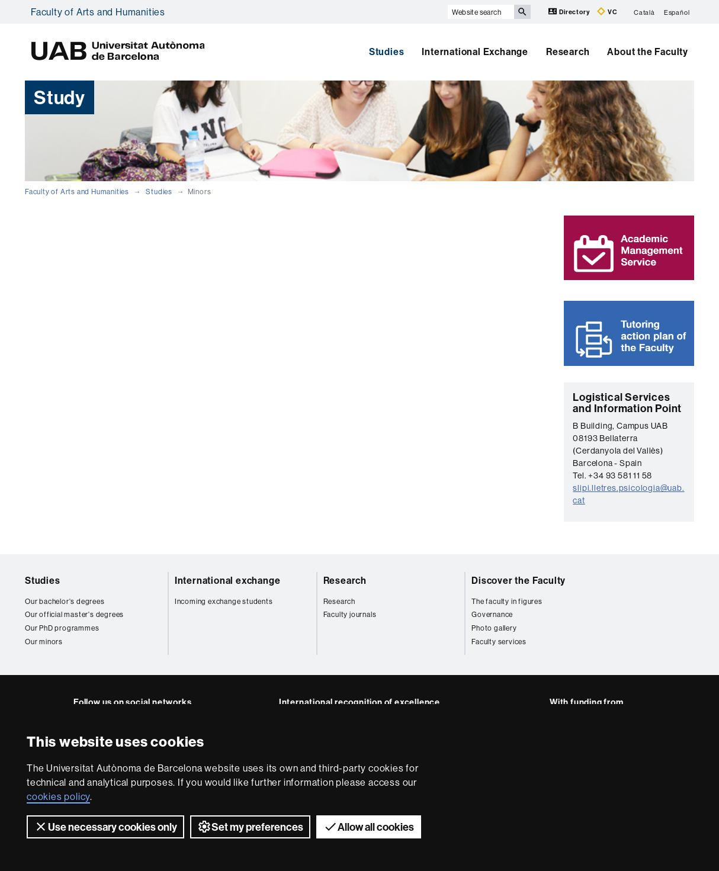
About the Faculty (647, 51)
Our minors (44, 641)
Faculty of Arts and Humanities (98, 12)
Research (567, 51)
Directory (569, 11)
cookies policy (58, 796)
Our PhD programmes (62, 627)
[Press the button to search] (522, 12)
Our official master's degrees (74, 614)
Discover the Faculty (518, 580)
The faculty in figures (507, 601)
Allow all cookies (368, 826)
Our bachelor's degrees (65, 601)
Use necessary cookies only (105, 826)
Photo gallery (493, 627)
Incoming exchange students (224, 601)
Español (677, 12)
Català (644, 12)
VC (607, 11)
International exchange (228, 580)
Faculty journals (350, 614)
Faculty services (499, 641)
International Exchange (475, 51)
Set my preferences (250, 826)
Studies (387, 51)
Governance (492, 614)
